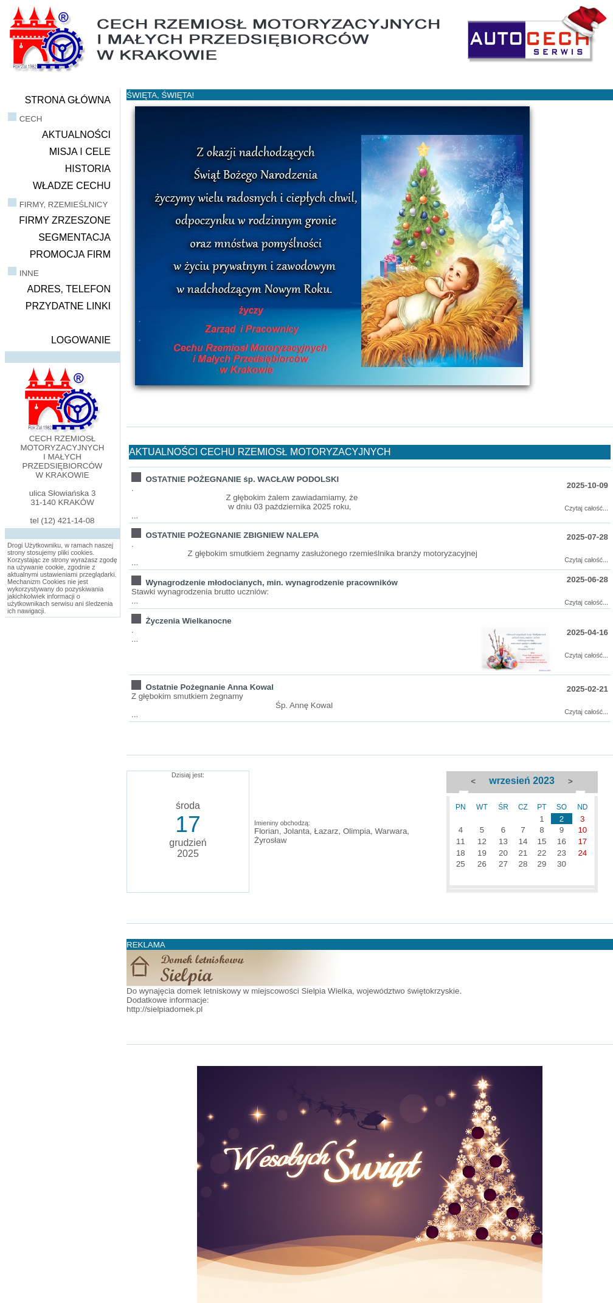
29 (542, 863)
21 (522, 853)
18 (460, 853)
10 (582, 829)
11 (460, 841)
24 (582, 853)
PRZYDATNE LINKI (68, 306)
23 (561, 853)
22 (542, 853)
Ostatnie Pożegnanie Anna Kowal (209, 687)
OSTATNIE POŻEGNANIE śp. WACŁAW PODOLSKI (242, 479)
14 (522, 841)
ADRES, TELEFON (69, 289)
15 (542, 841)
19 (482, 853)
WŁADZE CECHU (72, 185)
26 (482, 863)
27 (503, 863)
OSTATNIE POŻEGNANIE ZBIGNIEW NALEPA (232, 535)
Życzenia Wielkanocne (188, 620)
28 (522, 863)
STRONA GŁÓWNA (68, 100)
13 (503, 841)
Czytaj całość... (586, 508)
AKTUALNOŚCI (76, 134)
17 (582, 841)
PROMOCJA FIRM (70, 254)
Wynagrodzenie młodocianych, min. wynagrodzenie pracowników (271, 582)
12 (482, 841)
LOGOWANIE (81, 340)
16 (561, 841)
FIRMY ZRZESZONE (65, 220)
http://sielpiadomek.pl (164, 1009)
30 (561, 863)
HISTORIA (88, 168)
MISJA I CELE (80, 151)
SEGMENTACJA (74, 237)
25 (460, 863)
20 (503, 853)
